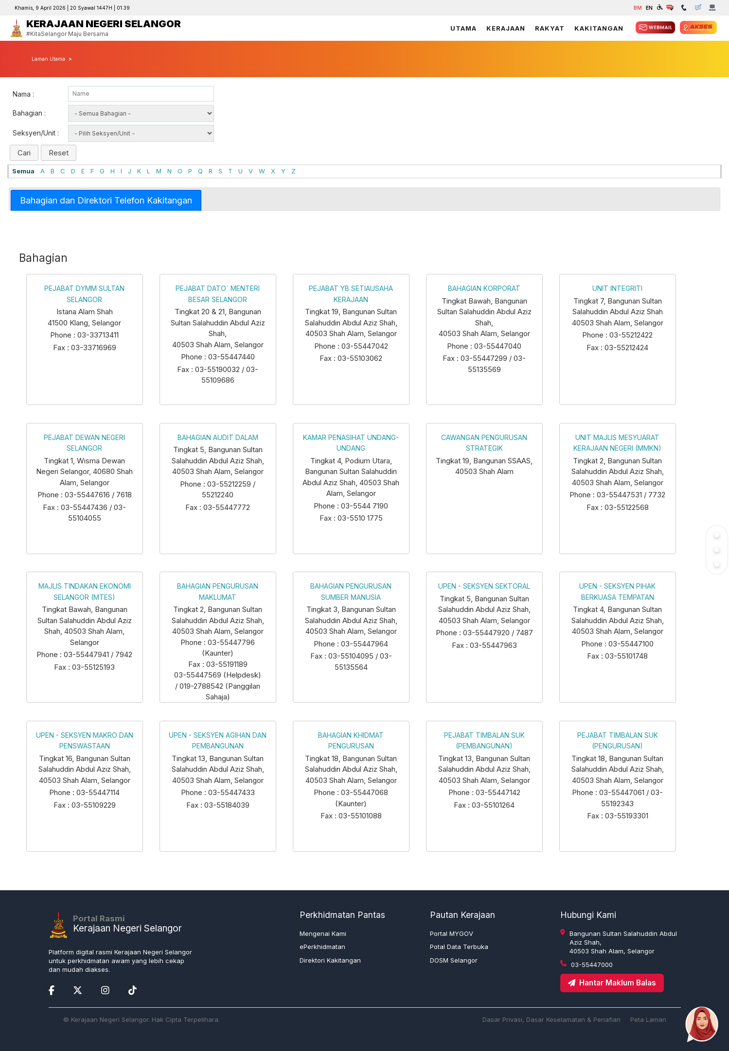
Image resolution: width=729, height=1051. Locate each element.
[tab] (106, 200)
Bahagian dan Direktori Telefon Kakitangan (106, 200)
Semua (23, 171)
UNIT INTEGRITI (617, 288)
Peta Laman (648, 1019)
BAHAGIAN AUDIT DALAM (218, 437)
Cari (24, 152)
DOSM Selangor (454, 960)
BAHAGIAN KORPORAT (484, 288)
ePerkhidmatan (322, 946)
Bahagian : (29, 113)
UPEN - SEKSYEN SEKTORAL (484, 586)
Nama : (23, 94)
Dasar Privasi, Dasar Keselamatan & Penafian (551, 1019)
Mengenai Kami (323, 933)
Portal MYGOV (451, 933)
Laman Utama (48, 59)
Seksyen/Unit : (36, 133)
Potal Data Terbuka (459, 946)
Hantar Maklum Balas (612, 982)
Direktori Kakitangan (330, 960)
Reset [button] (59, 152)
